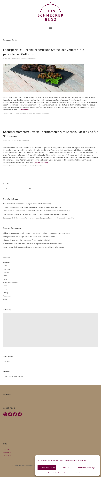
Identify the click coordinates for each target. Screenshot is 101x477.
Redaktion (17, 58)
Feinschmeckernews (10, 282)
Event (5, 279)
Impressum (83, 473)
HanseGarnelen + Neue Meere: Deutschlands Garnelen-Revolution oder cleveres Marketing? (36, 211)
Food (10, 113)
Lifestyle (6, 292)
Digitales (6, 272)
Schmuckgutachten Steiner (13, 376)
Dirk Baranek (17, 140)
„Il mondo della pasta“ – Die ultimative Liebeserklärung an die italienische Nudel (32, 207)
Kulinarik (38, 113)
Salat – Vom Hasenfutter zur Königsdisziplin (34, 240)
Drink (5, 276)
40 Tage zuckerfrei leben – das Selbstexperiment (37, 236)
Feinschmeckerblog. (24, 465)
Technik (32, 165)
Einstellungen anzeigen (87, 467)
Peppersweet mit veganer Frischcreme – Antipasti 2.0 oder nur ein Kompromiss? (41, 233)
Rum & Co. (6, 361)
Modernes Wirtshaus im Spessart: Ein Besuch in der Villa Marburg (40, 247)
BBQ (24, 113)
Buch (5, 266)
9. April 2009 (6, 140)
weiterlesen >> (24, 109)
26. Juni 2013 (6, 58)
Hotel (5, 289)
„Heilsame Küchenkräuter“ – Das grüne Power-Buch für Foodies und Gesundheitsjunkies (35, 214)
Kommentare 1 (27, 140)
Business (11, 165)
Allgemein (6, 262)
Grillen (33, 113)
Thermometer (45, 113)
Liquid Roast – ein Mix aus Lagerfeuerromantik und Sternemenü (39, 244)
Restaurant (7, 296)
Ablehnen (66, 467)
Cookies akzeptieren (47, 467)
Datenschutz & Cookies (55, 473)
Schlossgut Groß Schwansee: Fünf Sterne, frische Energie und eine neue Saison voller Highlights (38, 218)
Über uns (6, 449)
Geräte (29, 113)
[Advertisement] (51, 330)
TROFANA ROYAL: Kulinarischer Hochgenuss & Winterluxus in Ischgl (27, 204)
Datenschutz (7, 455)
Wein (5, 299)
